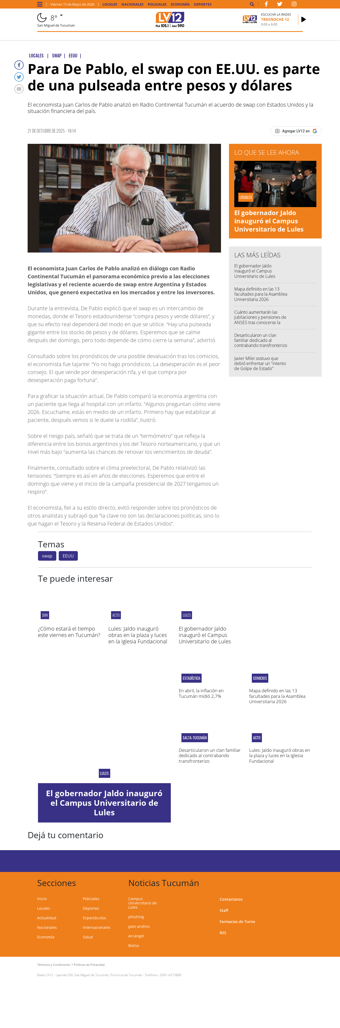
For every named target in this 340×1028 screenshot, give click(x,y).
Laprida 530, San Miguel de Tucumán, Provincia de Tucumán (99, 975)
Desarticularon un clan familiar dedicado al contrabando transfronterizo (260, 340)
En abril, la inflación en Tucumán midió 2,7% (201, 693)
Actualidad (46, 917)
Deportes (202, 4)
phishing (136, 916)
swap (47, 556)
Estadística (191, 678)
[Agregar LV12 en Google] (296, 131)
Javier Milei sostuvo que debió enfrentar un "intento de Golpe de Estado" (260, 363)
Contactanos (231, 899)
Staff (224, 910)
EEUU (68, 556)
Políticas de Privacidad (89, 965)
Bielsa (133, 945)
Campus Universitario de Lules (142, 903)
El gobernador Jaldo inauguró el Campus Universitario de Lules (269, 220)
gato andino (139, 926)
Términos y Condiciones (53, 965)
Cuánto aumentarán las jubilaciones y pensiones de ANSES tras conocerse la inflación (260, 319)
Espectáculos (94, 917)
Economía (180, 4)
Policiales (157, 4)
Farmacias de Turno (237, 921)
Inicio (42, 898)
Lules (187, 615)
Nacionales (132, 4)
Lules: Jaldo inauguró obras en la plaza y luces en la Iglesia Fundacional (137, 635)
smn (45, 615)
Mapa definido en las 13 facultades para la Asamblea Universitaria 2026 (260, 294)
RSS (223, 932)
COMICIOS (260, 678)
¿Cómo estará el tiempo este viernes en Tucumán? (69, 632)
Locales (110, 4)
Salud (88, 936)
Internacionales (96, 927)
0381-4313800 (170, 975)
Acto (116, 615)
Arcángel (136, 935)
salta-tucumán (195, 738)
